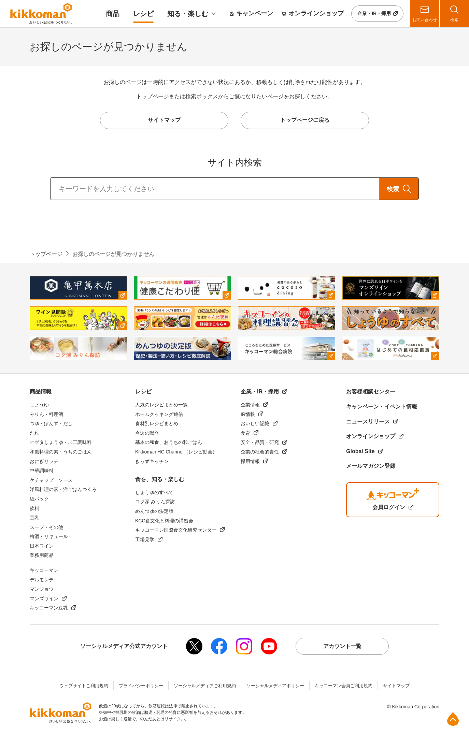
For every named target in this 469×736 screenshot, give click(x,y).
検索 (393, 189)
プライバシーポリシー (141, 685)
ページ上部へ (453, 719)
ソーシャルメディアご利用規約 (205, 685)
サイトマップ (396, 685)
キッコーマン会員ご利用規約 (343, 685)
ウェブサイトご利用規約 (83, 685)
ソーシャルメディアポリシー (275, 685)
